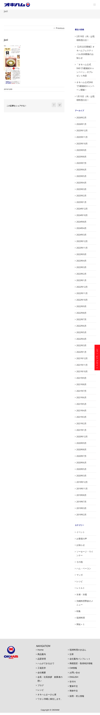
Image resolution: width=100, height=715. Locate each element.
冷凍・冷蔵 (81, 594)
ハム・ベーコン (83, 568)
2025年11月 (82, 137)
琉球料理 (80, 617)
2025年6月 (81, 169)
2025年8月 (81, 156)
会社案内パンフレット (80, 658)
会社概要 (42, 672)
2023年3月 (81, 267)
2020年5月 (81, 469)
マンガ (79, 574)
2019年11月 (82, 488)
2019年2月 (81, 514)
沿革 (72, 654)
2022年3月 (81, 345)
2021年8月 (81, 384)
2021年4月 (81, 410)
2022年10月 (82, 299)
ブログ (41, 685)
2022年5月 (81, 332)
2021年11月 (82, 364)
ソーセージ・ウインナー (84, 553)
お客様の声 (81, 538)
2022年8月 (81, 312)
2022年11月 (82, 293)
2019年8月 (81, 495)
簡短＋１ (80, 624)
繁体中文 (74, 686)
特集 (78, 611)
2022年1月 (81, 352)
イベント (80, 532)
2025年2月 (81, 195)
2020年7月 (81, 456)
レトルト (80, 587)
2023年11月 (82, 247)
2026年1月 (81, 124)
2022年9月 (81, 306)
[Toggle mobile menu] (94, 4)
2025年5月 (81, 176)
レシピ (79, 581)
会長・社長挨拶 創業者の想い (50, 679)
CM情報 (73, 667)
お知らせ (80, 545)
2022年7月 (81, 319)
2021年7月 (81, 390)
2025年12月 (82, 130)
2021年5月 (81, 404)
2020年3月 (81, 475)
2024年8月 (81, 221)
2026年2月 (81, 117)
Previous (60, 28)
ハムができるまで (46, 663)
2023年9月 (81, 254)
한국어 (73, 681)
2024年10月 (82, 215)
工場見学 (42, 667)
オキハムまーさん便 (47, 694)
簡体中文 (74, 690)
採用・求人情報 (77, 696)
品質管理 (42, 658)
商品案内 (42, 654)
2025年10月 (82, 143)
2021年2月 (81, 423)
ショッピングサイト (97, 357)
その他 (79, 561)
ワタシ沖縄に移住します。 (50, 698)
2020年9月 (81, 443)
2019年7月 (81, 501)
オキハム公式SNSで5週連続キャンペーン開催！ (85, 86)
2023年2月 (81, 273)
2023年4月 (81, 260)
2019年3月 (81, 508)
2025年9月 (81, 150)
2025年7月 (81, 163)
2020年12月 (82, 436)
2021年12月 (82, 358)
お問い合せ (75, 672)
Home (40, 649)
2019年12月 (82, 482)
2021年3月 (81, 416)
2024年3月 (81, 234)
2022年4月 (81, 338)
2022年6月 (81, 325)
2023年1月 (81, 280)
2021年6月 (81, 397)
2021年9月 (81, 378)
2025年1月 (81, 202)
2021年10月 (82, 371)
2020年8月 (81, 449)
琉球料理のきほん (78, 649)
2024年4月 (81, 228)
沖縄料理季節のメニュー (84, 603)
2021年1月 (81, 430)
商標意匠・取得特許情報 (81, 663)
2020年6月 (81, 462)
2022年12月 (82, 286)
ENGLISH (74, 677)
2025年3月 (81, 189)
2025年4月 (81, 182)
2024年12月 (82, 208)
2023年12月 (82, 241)
